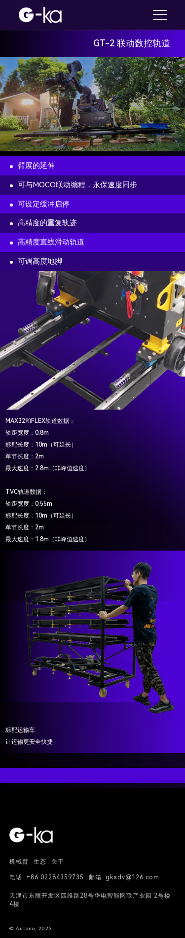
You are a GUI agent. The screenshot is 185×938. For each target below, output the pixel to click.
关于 (57, 861)
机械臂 (19, 861)
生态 (40, 861)
